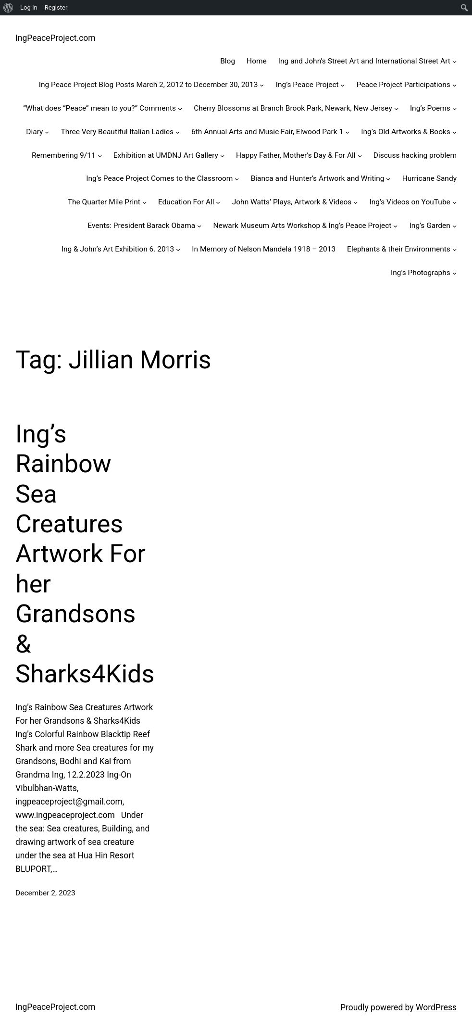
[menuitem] (8, 7)
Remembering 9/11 (64, 155)
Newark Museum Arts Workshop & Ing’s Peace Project (302, 225)
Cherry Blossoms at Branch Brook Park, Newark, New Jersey (293, 108)
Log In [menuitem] (28, 7)
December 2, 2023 (45, 893)
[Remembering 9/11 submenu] (100, 155)
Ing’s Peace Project (307, 84)
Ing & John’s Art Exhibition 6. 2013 (118, 249)
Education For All (186, 202)
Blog (227, 61)
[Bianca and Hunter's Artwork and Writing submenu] (388, 178)
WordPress (436, 1007)
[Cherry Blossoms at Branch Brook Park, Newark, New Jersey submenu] (396, 108)
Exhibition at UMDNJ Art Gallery (165, 155)
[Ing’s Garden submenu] (454, 226)
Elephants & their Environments (398, 249)
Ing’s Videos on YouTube (410, 202)
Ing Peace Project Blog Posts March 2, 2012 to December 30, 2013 (148, 84)
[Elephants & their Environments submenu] (454, 249)
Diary (34, 131)
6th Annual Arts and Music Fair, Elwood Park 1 (267, 131)
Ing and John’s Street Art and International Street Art (364, 61)
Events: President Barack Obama (141, 225)
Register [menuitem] (56, 7)
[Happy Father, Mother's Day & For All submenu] (360, 155)
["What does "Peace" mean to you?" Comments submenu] (180, 108)
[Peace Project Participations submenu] (454, 85)
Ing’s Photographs (420, 272)
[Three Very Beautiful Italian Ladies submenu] (177, 132)
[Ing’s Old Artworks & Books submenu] (454, 132)
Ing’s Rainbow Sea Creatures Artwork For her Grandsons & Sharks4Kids (84, 554)
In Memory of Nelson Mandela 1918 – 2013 (263, 249)
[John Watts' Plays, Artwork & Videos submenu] (355, 202)
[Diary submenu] (47, 132)
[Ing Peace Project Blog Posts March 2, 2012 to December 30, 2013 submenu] (262, 85)
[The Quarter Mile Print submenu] (144, 202)
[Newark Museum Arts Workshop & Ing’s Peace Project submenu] (395, 226)
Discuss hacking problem (415, 155)
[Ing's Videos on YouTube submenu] (454, 202)
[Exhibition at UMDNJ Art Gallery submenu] (222, 155)
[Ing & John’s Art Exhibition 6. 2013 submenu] (178, 249)
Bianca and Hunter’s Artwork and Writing (318, 178)
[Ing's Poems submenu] (454, 108)
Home (257, 61)
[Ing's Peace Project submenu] (342, 85)
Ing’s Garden (430, 225)
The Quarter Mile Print (104, 202)
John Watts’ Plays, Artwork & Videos (292, 202)
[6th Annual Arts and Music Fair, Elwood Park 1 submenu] (347, 132)
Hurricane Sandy (429, 178)
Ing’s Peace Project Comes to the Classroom (159, 178)
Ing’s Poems (430, 108)
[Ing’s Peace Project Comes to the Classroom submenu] (237, 178)
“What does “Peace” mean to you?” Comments (99, 108)
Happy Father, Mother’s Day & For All (296, 155)
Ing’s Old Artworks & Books (405, 131)
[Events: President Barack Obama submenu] (199, 226)
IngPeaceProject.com (55, 38)
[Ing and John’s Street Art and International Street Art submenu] (454, 61)
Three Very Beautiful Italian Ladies (117, 131)
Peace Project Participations (403, 84)
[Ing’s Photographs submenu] (454, 272)
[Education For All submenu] (218, 202)
